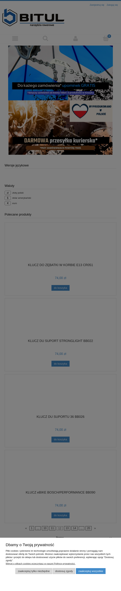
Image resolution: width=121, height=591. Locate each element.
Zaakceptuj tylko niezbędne (34, 571)
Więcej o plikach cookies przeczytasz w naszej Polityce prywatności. (40, 563)
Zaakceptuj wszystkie (90, 571)
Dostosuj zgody (64, 571)
